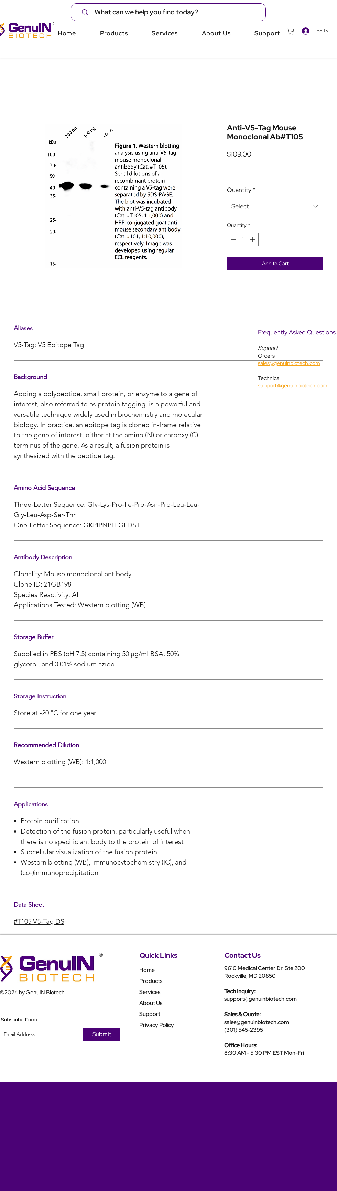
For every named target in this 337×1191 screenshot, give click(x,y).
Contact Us (243, 955)
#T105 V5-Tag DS (39, 921)
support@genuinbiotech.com (260, 998)
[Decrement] (232, 239)
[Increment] (253, 239)
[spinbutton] (243, 239)
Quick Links (158, 955)
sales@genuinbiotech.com (256, 1022)
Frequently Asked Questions (297, 332)
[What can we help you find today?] (173, 12)
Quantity (241, 190)
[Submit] (101, 1034)
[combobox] (275, 206)
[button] (291, 31)
